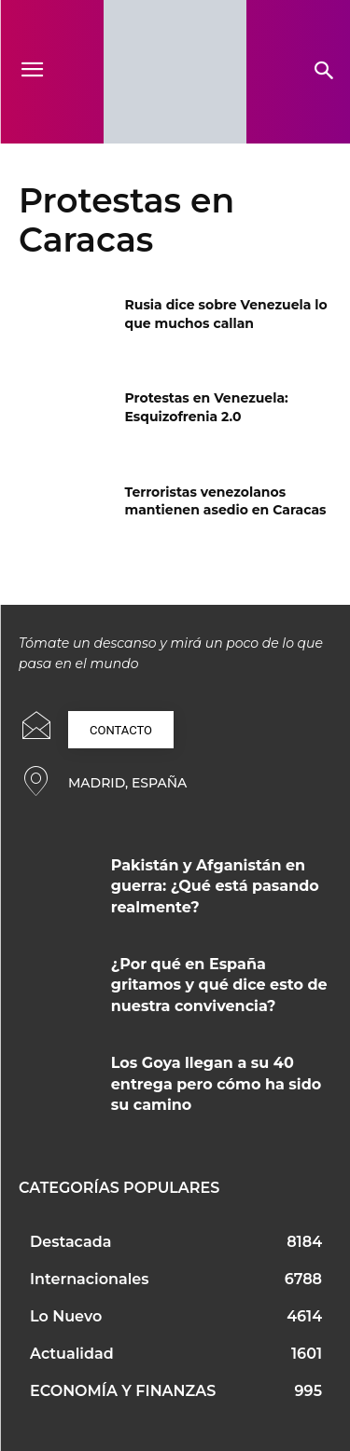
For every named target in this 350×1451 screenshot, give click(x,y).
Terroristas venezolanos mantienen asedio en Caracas (226, 501)
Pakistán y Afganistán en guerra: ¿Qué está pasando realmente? (215, 886)
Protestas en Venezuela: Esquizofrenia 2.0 (206, 407)
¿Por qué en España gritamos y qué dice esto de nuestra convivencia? (219, 985)
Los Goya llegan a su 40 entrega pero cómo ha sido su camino (216, 1084)
